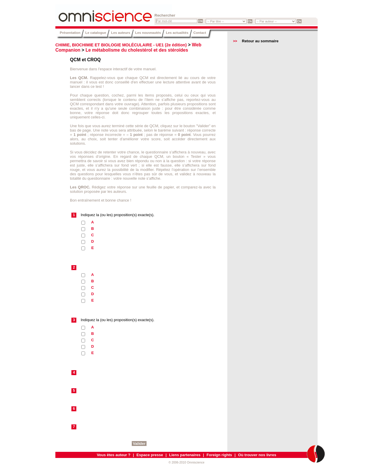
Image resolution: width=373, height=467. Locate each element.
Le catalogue (95, 32)
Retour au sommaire (260, 41)
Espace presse (149, 455)
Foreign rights (219, 455)
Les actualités (177, 32)
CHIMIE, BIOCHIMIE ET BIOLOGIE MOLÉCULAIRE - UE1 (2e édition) (121, 45)
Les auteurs (120, 32)
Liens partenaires (184, 455)
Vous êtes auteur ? (113, 455)
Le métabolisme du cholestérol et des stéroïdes (137, 50)
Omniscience (90, 13)
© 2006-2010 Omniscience (186, 462)
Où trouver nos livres (257, 455)
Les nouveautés (148, 32)
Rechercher (164, 15)
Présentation (70, 32)
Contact (199, 32)
